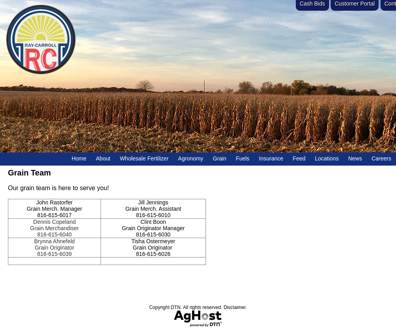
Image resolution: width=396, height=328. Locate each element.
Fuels (242, 158)
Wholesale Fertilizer (144, 158)
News (355, 158)
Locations (327, 158)
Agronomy (191, 158)
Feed (299, 158)
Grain (219, 158)
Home (79, 158)
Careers (381, 158)
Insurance (271, 158)
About (103, 158)
